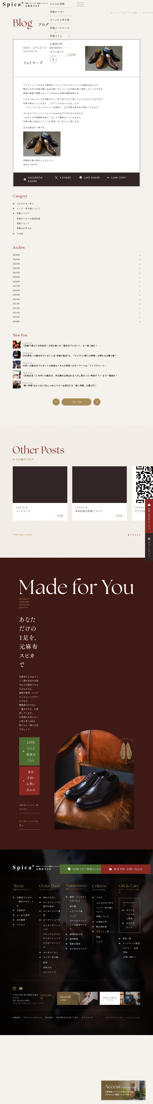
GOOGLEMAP (47, 996)
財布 (45, 962)
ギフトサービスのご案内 (130, 914)
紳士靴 (73, 906)
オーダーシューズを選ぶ (28, 823)
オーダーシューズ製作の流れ (51, 904)
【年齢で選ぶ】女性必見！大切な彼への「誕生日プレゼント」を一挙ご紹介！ (60, 346)
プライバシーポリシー (33, 1018)
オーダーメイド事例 (51, 913)
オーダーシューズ (51, 920)
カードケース (49, 972)
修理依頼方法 (76, 934)
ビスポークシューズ (51, 945)
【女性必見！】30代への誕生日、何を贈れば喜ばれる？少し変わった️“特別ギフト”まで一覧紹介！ (70, 375)
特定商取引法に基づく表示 (67, 1018)
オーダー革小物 (50, 957)
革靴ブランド (23, 223)
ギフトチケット (130, 925)
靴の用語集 (101, 927)
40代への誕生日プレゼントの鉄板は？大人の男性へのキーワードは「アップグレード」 (65, 365)
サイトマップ (87, 1018)
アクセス (21, 925)
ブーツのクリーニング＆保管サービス (78, 925)
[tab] (128, 534)
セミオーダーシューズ (51, 927)
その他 (134, 13)
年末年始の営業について (88, 511)
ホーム (113, 13)
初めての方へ (49, 897)
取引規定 (49, 1018)
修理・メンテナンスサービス (78, 899)
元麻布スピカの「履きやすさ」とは (25, 901)
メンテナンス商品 (131, 943)
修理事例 (74, 939)
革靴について (23, 213)
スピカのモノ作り (25, 204)
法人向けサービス (78, 948)
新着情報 (16, 1018)
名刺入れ (47, 967)
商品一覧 (127, 938)
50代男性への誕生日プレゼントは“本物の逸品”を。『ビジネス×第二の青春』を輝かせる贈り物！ (70, 356)
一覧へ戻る (76, 402)
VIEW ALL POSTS (22, 534)
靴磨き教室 (75, 944)
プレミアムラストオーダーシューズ (51, 936)
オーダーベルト (50, 952)
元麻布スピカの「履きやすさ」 (28, 807)
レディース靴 (76, 911)
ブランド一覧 (102, 931)
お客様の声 (101, 922)
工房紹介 (21, 910)
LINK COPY (116, 177)
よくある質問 (23, 915)
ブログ (124, 13)
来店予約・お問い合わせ (29, 780)
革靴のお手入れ (24, 228)
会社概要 (21, 920)
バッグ (73, 916)
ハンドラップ (23, 511)
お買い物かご (129, 957)
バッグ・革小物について (28, 208)
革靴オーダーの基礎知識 (28, 218)
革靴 (98, 937)
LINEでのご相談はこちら (29, 751)
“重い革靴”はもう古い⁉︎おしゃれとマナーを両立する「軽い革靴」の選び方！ (60, 385)
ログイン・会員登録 (130, 950)
